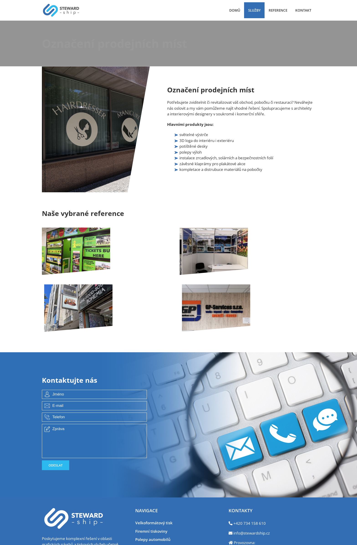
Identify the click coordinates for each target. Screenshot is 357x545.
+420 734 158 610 (249, 523)
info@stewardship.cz (251, 533)
